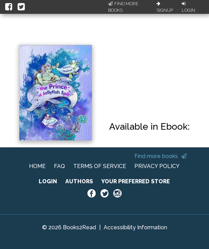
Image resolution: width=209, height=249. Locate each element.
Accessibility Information (135, 227)
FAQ (59, 166)
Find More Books (123, 7)
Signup (164, 7)
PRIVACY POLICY (157, 166)
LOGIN (48, 181)
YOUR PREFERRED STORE (135, 181)
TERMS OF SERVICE (99, 166)
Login (188, 7)
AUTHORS (79, 181)
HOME (37, 166)
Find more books (160, 156)
